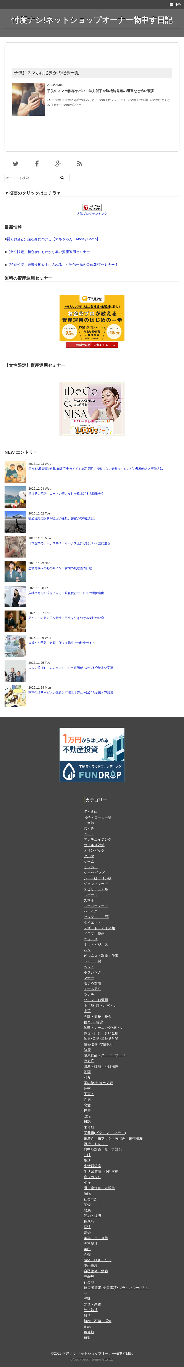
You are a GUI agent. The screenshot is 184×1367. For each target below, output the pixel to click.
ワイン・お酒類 (96, 1000)
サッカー (91, 867)
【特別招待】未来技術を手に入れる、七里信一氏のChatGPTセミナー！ (62, 264)
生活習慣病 (92, 1166)
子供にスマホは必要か (66, 105)
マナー (89, 978)
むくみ (89, 828)
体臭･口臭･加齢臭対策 (101, 1038)
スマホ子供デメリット (111, 100)
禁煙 (87, 1205)
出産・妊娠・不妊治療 (101, 1066)
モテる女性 (92, 983)
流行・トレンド (96, 1144)
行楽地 (89, 1282)
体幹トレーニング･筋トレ (104, 1027)
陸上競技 (91, 1310)
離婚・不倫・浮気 (97, 1321)
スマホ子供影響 (137, 100)
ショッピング (94, 873)
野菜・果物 (92, 1304)
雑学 (87, 1315)
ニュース (91, 939)
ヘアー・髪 (92, 961)
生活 (87, 1160)
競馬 (87, 1210)
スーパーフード (96, 906)
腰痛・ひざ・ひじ (97, 1260)
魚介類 (89, 1332)
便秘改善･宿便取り (98, 1044)
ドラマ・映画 (94, 933)
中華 (87, 1011)
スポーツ (91, 895)
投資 (87, 1110)
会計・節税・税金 (97, 1016)
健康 (87, 1050)
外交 (87, 1088)
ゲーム (89, 861)
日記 (87, 1121)
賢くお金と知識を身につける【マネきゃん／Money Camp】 (53, 239)
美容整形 (91, 1243)
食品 (87, 1326)
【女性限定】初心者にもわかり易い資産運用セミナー (48, 252)
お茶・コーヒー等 (97, 817)
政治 (87, 1116)
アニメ (89, 834)
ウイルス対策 (94, 845)
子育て (89, 1094)
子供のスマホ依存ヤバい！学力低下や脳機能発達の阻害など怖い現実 (100, 91)
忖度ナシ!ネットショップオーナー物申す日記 (92, 20)
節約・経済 (92, 1216)
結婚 (87, 1232)
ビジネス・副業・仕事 (101, 956)
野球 (87, 1299)
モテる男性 (92, 989)
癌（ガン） (92, 1177)
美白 (87, 1249)
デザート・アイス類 (99, 928)
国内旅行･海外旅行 (98, 1083)
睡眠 (87, 1194)
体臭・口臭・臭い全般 (101, 1033)
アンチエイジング (97, 839)
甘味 (87, 1155)
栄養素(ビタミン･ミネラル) (105, 1133)
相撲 (87, 1182)
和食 (87, 1077)
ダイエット (92, 922)
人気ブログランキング (92, 213)
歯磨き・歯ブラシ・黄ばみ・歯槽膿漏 (113, 1138)
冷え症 (89, 1061)
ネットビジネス (96, 944)
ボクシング (92, 972)
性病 (87, 1099)
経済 (87, 1227)
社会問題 (91, 1199)
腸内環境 (91, 1266)
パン (87, 950)
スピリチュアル (96, 889)
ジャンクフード (96, 884)
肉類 (87, 1254)
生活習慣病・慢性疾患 (101, 1171)
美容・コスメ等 (96, 1238)
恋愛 (87, 1105)
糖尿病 (89, 1221)
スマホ (56, 100)
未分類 (89, 1127)
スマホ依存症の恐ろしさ (78, 100)
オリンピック (94, 850)
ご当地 (89, 823)
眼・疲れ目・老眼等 (99, 1188)
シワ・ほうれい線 (97, 878)
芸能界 (89, 1277)
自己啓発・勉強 (96, 1271)
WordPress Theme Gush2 (92, 1359)
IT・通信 (90, 812)
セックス (91, 911)
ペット (89, 967)
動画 (87, 1072)
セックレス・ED (96, 917)
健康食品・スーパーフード (104, 1055)
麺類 (87, 1337)
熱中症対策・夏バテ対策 (103, 1149)
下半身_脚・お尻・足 (100, 1005)
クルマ (89, 856)
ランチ (89, 994)
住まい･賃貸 (93, 1022)
